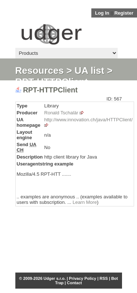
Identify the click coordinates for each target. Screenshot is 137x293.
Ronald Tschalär (61, 112)
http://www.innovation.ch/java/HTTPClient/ (88, 119)
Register (123, 13)
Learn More (85, 202)
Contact (74, 283)
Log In (102, 13)
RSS (104, 278)
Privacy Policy (82, 278)
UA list (89, 70)
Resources (39, 70)
